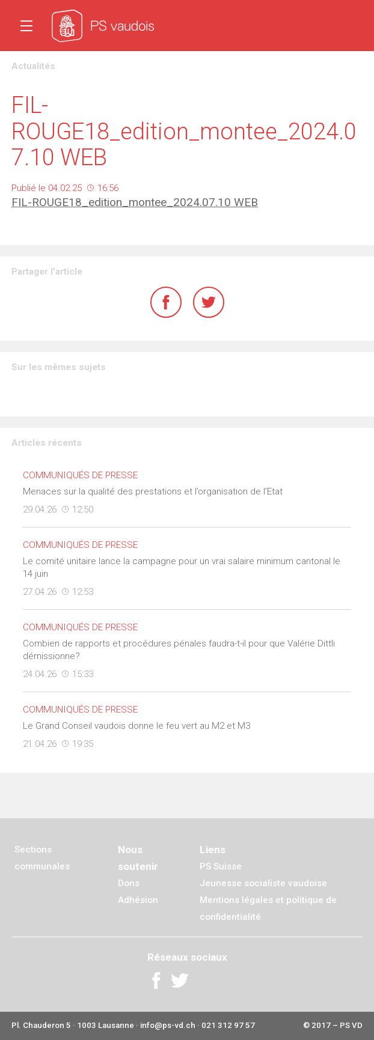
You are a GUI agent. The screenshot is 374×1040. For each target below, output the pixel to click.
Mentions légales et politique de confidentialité (268, 908)
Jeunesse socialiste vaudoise (263, 883)
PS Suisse (221, 866)
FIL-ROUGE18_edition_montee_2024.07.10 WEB (134, 202)
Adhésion (138, 900)
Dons (128, 883)
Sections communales (42, 858)
